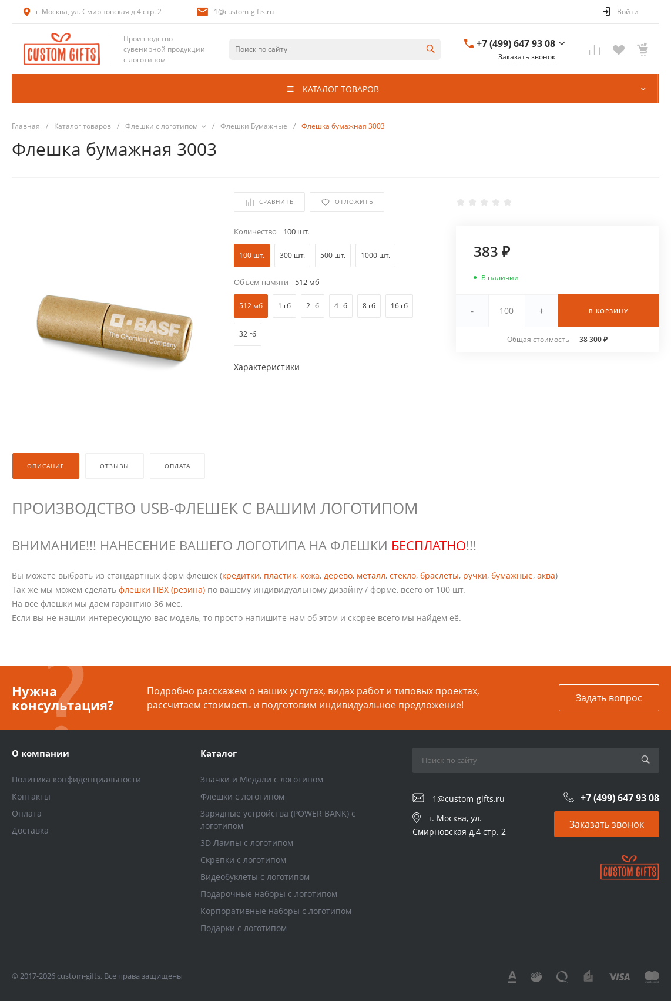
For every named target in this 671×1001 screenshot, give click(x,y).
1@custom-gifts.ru (244, 11)
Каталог (218, 753)
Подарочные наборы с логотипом (268, 893)
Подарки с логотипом (243, 927)
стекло (403, 575)
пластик (280, 575)
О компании (40, 753)
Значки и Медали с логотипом (261, 779)
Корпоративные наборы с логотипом (275, 910)
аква (546, 575)
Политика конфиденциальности (76, 779)
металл (371, 575)
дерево (338, 575)
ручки (475, 575)
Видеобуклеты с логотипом (255, 876)
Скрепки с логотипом (243, 859)
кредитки (241, 575)
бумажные (512, 575)
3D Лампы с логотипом (246, 842)
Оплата (27, 813)
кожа (310, 575)
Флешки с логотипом (242, 796)
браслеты (439, 575)
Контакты (31, 796)
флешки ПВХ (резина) (162, 589)
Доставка (30, 830)
